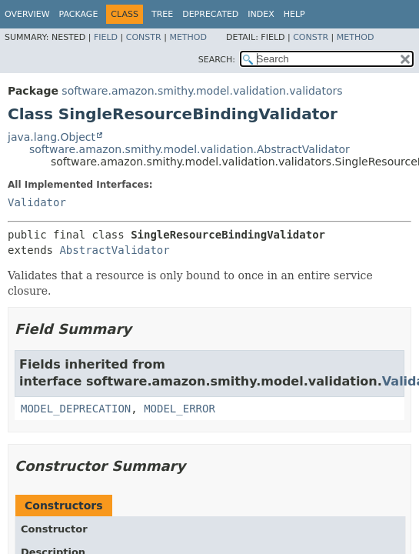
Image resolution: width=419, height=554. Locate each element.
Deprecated (210, 14)
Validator (37, 202)
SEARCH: (216, 60)
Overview (27, 14)
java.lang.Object (51, 137)
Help (294, 14)
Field (106, 37)
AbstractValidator (114, 250)
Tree (162, 14)
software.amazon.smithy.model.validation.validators (202, 91)
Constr (143, 37)
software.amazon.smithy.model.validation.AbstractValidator (189, 149)
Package (78, 14)
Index (261, 14)
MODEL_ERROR (179, 408)
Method (188, 37)
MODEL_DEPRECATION (76, 408)
